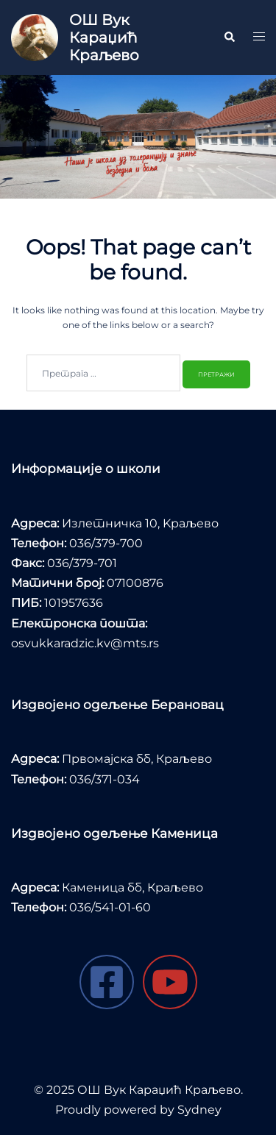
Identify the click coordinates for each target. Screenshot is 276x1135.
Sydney (199, 1110)
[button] (229, 37)
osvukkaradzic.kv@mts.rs (85, 643)
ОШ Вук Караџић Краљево (104, 37)
